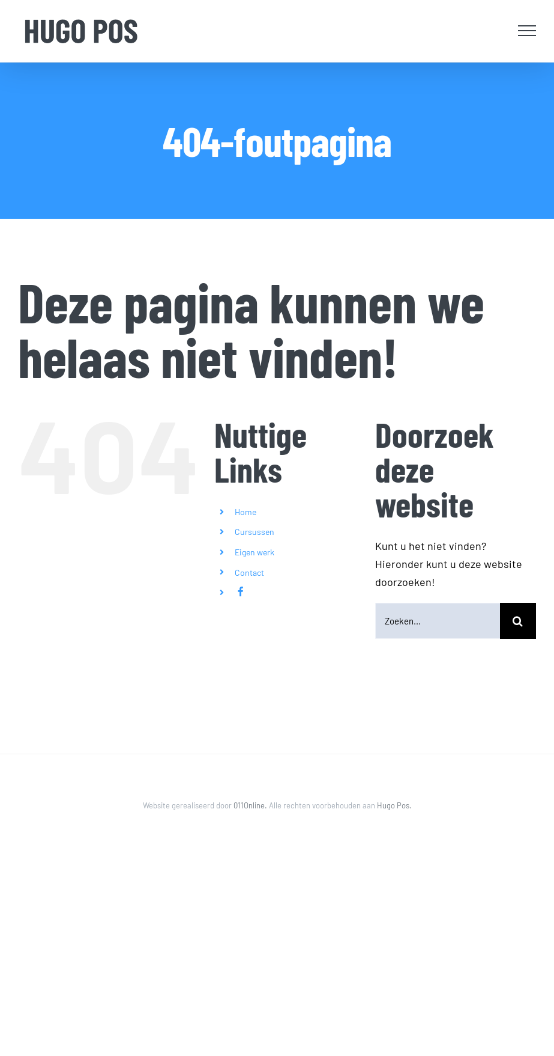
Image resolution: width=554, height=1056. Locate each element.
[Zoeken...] (437, 621)
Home (245, 512)
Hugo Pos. (394, 805)
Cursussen (254, 531)
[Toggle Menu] (527, 30)
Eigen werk (254, 552)
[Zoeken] (518, 621)
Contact (249, 572)
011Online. (251, 805)
